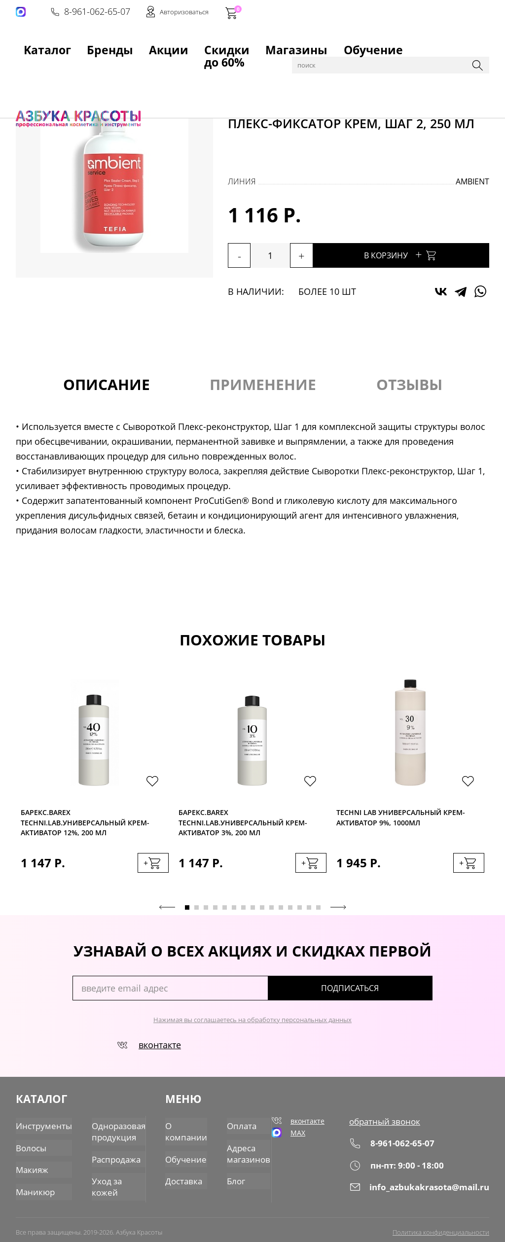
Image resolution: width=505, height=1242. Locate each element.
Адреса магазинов (239, 1149)
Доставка (182, 1173)
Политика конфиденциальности (441, 1225)
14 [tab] (309, 913)
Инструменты (39, 1126)
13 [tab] (299, 913)
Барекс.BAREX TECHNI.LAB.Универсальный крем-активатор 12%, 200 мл (85, 823)
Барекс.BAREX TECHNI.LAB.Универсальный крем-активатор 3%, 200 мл (243, 823)
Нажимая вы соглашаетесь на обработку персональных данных (252, 1025)
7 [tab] (243, 913)
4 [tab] (215, 913)
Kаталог (29, 45)
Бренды (67, 45)
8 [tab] (253, 913)
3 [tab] (206, 913)
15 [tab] (318, 913)
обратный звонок (401, 1126)
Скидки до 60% (152, 45)
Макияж (29, 1164)
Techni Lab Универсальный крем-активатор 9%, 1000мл (400, 820)
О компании (184, 1130)
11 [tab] (281, 913)
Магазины (207, 45)
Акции (102, 45)
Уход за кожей (106, 1173)
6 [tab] (234, 913)
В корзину (425, 254)
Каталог (65, 70)
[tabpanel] (95, 788)
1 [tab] (187, 913)
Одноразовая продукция (105, 1130)
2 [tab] (196, 913)
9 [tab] (262, 913)
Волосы (97, 70)
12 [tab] (290, 913)
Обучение (254, 45)
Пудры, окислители (152, 70)
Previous (167, 913)
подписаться (390, 993)
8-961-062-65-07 (340, 13)
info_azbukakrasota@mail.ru (430, 1190)
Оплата (234, 1126)
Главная (31, 70)
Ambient (472, 181)
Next (338, 913)
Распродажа (102, 1154)
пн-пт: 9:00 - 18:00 (412, 1169)
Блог (229, 1173)
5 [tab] (224, 913)
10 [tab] (271, 913)
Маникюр (32, 1183)
